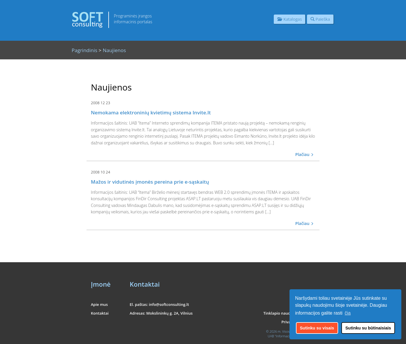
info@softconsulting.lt (169, 304)
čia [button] (348, 313)
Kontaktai (100, 313)
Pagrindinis (84, 50)
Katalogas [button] (289, 19)
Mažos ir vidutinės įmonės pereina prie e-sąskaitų (150, 181)
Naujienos (114, 50)
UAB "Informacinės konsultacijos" (291, 336)
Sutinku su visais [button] (317, 328)
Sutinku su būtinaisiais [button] (368, 328)
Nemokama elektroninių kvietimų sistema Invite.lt (151, 112)
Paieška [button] (320, 19)
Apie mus (99, 304)
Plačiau (304, 154)
